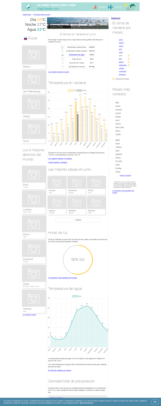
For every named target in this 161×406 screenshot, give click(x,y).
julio (120, 59)
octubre (121, 68)
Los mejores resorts (29, 315)
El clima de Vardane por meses (59, 370)
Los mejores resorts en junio (58, 72)
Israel (117, 150)
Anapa (26, 116)
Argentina (118, 154)
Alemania (118, 109)
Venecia (52, 190)
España (118, 117)
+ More (77, 220)
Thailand (118, 147)
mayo (121, 52)
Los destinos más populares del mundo (62, 278)
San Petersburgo (31, 91)
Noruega (118, 168)
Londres (27, 209)
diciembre (122, 74)
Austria (117, 106)
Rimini (91, 190)
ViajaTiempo (27, 14)
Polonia (118, 158)
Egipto (117, 140)
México (117, 131)
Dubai (26, 284)
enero (121, 40)
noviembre (122, 71)
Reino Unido (27, 212)
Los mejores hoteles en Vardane (60, 159)
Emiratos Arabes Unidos (31, 286)
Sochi (26, 141)
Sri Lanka (118, 161)
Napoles (91, 211)
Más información (86, 403)
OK (155, 402)
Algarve (52, 211)
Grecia (117, 143)
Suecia (117, 172)
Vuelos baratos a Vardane (57, 162)
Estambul (28, 259)
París (25, 184)
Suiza (117, 120)
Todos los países (125, 175)
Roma (26, 234)
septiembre (122, 65)
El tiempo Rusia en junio (42, 14)
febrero (121, 43)
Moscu (26, 66)
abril (120, 49)
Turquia (25, 261)
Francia (25, 187)
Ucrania (118, 113)
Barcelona (73, 190)
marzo (121, 46)
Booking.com (115, 18)
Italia (24, 237)
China (117, 164)
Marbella (72, 211)
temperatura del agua (77, 55)
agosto (121, 62)
